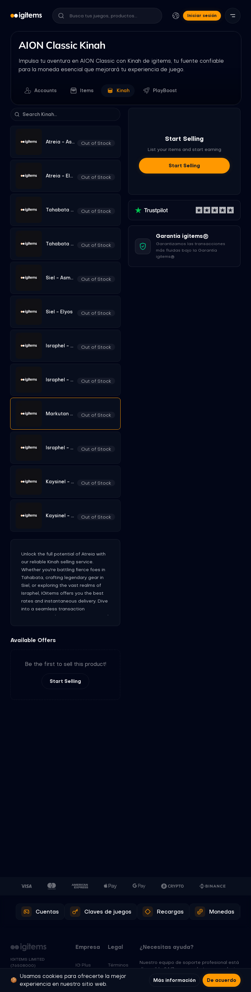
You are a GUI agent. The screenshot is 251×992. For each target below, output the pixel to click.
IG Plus (83, 965)
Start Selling (65, 681)
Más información (174, 980)
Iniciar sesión (202, 15)
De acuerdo (221, 980)
